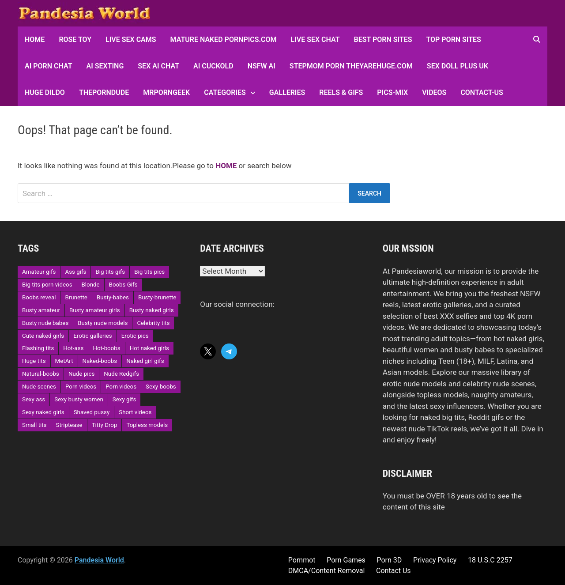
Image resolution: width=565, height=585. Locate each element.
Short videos (135, 412)
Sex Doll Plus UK (457, 66)
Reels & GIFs (341, 92)
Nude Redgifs (121, 373)
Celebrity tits (153, 323)
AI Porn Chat (48, 66)
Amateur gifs (39, 271)
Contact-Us (481, 92)
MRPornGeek (166, 92)
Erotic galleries (92, 335)
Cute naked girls (43, 335)
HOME (35, 39)
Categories (225, 92)
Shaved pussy (92, 412)
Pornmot (302, 560)
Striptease (69, 425)
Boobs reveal (39, 297)
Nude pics (81, 373)
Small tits (34, 425)
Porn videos (120, 386)
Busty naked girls (151, 310)
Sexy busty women (78, 399)
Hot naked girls (149, 348)
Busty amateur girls (94, 310)
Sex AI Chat (158, 66)
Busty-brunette (157, 297)
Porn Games (346, 560)
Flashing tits (38, 348)
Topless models (147, 425)
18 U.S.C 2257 (490, 560)
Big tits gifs (110, 271)
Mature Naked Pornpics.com (223, 39)
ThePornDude (104, 92)
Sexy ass (33, 399)
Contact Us (393, 570)
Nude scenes (39, 386)
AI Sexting (105, 66)
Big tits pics (149, 271)
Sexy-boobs (161, 386)
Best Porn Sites (383, 39)
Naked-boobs (100, 361)
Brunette (76, 297)
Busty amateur (41, 310)
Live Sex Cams (130, 39)
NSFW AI (261, 66)
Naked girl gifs (145, 361)
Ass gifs (75, 271)
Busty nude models (103, 323)
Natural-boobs (40, 373)
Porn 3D (389, 560)
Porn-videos (80, 386)
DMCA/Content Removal (326, 570)
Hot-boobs (106, 348)
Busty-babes (113, 297)
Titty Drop (104, 425)
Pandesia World (99, 560)
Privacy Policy (435, 560)
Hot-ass (73, 348)
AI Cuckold (213, 66)
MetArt (64, 361)
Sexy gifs (124, 399)
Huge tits (34, 361)
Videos (434, 92)
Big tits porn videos (47, 284)
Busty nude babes (45, 323)
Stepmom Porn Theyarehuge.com (351, 66)
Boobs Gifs (123, 284)
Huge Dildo (45, 92)
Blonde (91, 284)
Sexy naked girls (43, 412)
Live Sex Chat (315, 39)
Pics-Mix (392, 92)
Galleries (287, 92)
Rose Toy (75, 39)
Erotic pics (135, 335)
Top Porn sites (453, 39)
